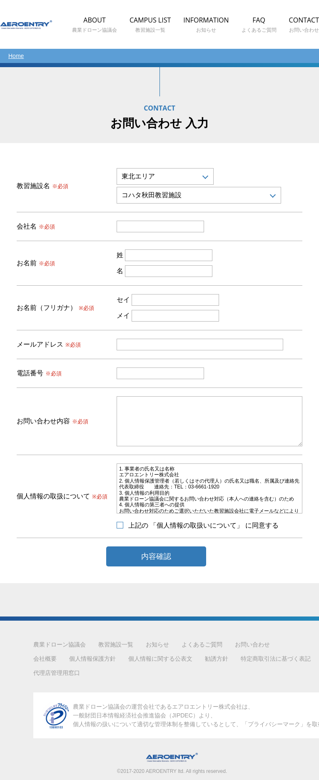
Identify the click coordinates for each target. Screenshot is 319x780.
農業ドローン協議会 (59, 644)
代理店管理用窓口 (56, 672)
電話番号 (39, 373)
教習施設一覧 (115, 644)
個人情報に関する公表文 (160, 658)
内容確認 (156, 556)
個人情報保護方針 (92, 658)
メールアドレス (49, 344)
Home (16, 56)
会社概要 (45, 658)
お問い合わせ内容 (52, 421)
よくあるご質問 (202, 644)
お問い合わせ (252, 644)
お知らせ (157, 644)
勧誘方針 (216, 658)
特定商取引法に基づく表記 (276, 658)
